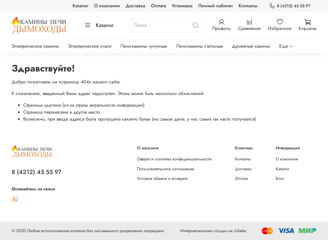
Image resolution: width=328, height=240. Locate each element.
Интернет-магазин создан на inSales (213, 231)
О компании (107, 5)
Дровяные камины (251, 46)
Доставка (135, 5)
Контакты (248, 5)
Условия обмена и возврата (162, 178)
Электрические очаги (89, 46)
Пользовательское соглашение (165, 169)
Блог (280, 178)
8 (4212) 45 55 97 (290, 6)
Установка (182, 5)
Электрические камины (35, 46)
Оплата (158, 5)
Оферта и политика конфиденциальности (174, 159)
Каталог (80, 5)
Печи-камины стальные (199, 46)
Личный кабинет (215, 5)
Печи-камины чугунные (143, 46)
